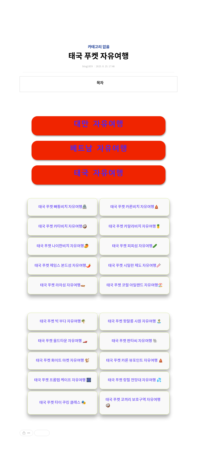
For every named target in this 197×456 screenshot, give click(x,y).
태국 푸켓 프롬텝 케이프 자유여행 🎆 (62, 380)
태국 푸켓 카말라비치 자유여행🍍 (135, 226)
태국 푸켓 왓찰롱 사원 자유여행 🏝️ (134, 321)
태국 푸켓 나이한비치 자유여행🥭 (63, 246)
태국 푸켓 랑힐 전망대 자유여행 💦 (134, 380)
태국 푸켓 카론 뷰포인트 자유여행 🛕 (134, 360)
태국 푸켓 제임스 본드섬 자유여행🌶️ (62, 266)
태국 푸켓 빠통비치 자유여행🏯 (62, 207)
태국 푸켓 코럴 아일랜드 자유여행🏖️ (134, 285)
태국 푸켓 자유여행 (98, 56)
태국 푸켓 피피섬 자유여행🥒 (134, 246)
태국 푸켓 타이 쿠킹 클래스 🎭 (62, 402)
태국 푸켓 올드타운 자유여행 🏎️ (62, 341)
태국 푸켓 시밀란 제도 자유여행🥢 (134, 266)
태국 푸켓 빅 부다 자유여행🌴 (63, 321)
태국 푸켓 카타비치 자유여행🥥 (62, 226)
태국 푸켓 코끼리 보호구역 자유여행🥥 (132, 403)
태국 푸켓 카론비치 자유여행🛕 (134, 207)
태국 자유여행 (98, 173)
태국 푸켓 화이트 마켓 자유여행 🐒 (62, 360)
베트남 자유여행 (98, 148)
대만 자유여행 (98, 124)
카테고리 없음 (98, 47)
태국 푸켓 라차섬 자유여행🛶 (62, 285)
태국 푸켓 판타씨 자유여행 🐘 (135, 341)
